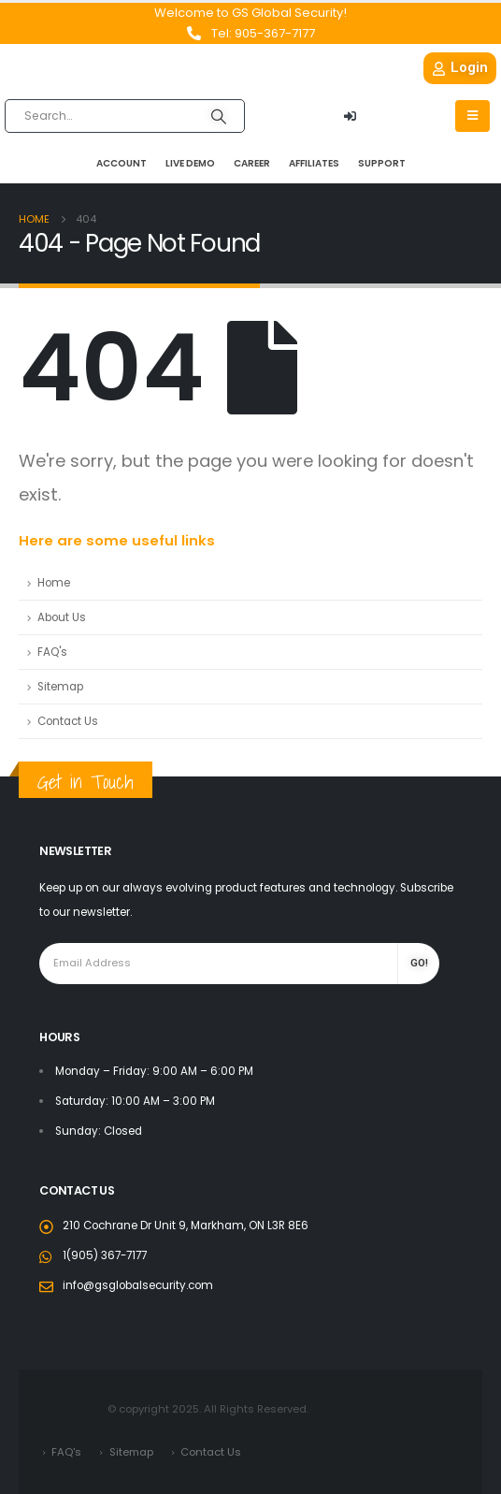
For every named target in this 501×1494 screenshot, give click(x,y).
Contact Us (67, 721)
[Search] (218, 116)
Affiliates (314, 163)
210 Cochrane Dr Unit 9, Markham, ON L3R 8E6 (185, 1225)
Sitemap (60, 686)
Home (53, 582)
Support (382, 163)
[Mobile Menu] (472, 116)
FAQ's (52, 652)
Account (121, 163)
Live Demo (190, 163)
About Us (61, 617)
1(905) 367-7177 (105, 1255)
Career (252, 163)
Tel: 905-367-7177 (263, 33)
